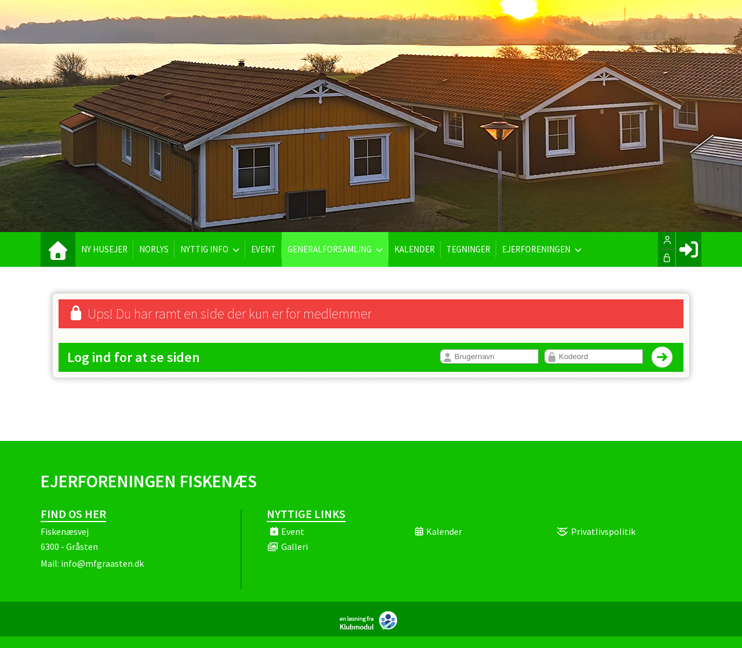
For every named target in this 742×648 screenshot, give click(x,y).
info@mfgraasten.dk (102, 563)
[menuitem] (58, 249)
